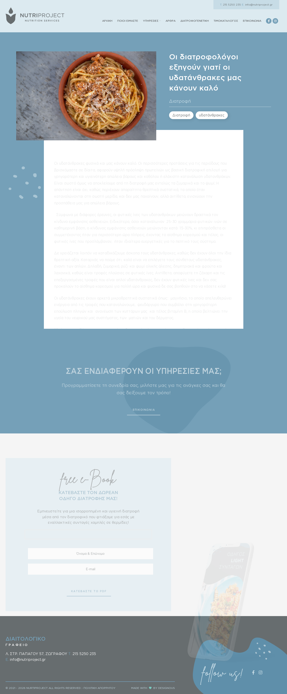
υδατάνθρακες (212, 115)
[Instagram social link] (275, 21)
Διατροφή (180, 101)
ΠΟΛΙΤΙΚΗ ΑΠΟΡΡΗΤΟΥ (99, 687)
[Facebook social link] (268, 21)
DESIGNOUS (166, 687)
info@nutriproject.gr (257, 4)
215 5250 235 (230, 4)
